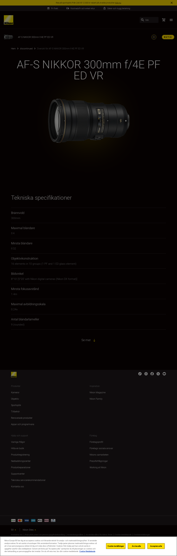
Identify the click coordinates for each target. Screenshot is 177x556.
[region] (88, 546)
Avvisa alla (136, 546)
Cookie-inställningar (116, 546)
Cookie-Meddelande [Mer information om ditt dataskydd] (87, 551)
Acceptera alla (156, 546)
